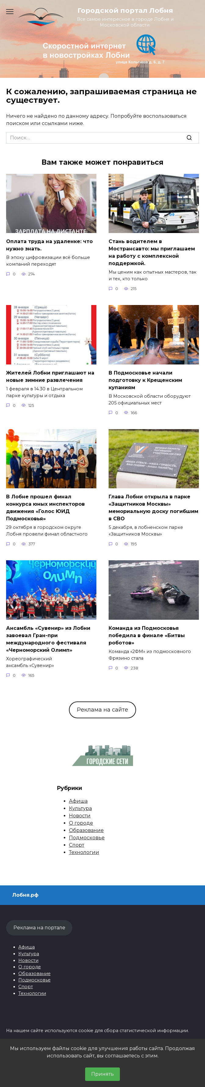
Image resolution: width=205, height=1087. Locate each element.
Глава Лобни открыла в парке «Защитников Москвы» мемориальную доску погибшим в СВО (153, 508)
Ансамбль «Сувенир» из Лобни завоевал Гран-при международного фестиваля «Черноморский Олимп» (48, 639)
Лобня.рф (25, 895)
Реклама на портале (39, 927)
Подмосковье (87, 838)
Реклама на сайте (102, 709)
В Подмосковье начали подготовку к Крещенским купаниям (145, 380)
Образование (86, 830)
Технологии (84, 852)
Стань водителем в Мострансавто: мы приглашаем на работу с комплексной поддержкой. (152, 252)
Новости (80, 816)
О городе (81, 823)
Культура (80, 808)
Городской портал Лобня (125, 10)
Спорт (76, 845)
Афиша (78, 801)
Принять (102, 1074)
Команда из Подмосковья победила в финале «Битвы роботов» (147, 635)
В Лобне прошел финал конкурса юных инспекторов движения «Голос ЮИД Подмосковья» (45, 508)
